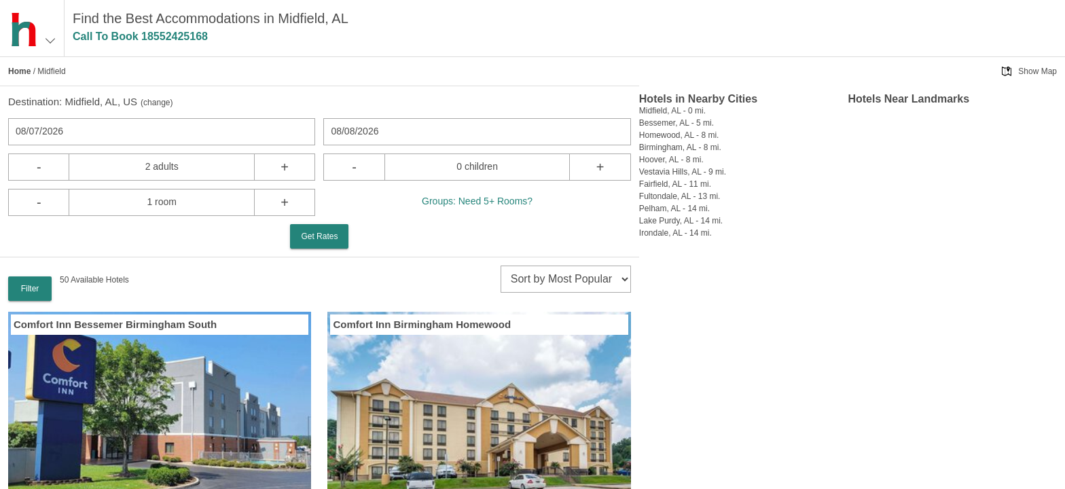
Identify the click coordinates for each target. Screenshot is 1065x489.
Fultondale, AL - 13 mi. (680, 196)
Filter (30, 288)
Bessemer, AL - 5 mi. (676, 123)
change (156, 102)
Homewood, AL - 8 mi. (679, 135)
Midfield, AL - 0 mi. (672, 110)
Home (19, 71)
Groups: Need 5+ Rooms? (477, 201)
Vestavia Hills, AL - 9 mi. (682, 172)
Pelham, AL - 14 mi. (674, 208)
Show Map (1037, 71)
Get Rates (319, 236)
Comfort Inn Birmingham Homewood (422, 324)
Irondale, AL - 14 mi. (675, 233)
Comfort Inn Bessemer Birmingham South (115, 324)
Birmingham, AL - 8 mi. (680, 147)
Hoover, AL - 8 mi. (671, 159)
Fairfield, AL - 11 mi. (675, 184)
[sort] (566, 279)
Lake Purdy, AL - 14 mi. (681, 220)
